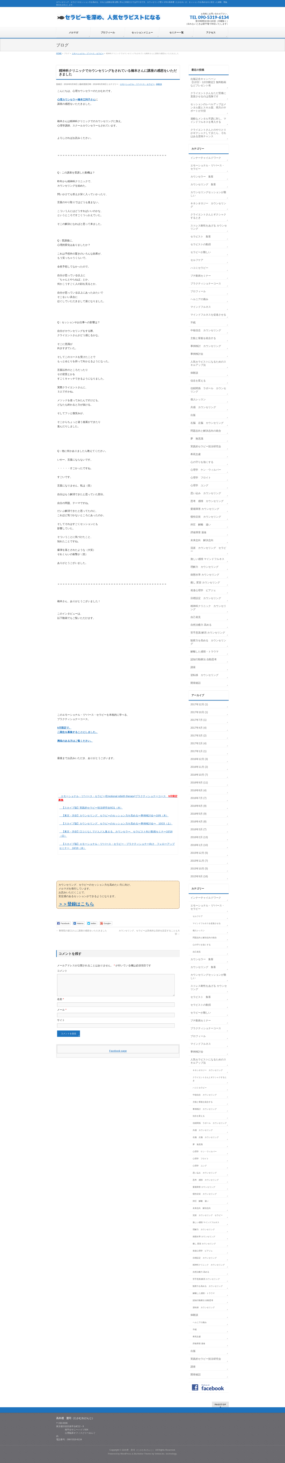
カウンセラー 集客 (201, 176)
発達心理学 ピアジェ (203, 590)
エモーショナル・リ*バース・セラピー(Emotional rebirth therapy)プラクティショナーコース (113, 796)
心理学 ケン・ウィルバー (205, 469)
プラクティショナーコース (205, 283)
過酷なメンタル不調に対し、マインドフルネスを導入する (208, 120)
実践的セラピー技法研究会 (205, 446)
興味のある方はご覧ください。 (75, 740)
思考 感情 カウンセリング (207, 501)
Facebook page (118, 1055)
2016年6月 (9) (198, 805)
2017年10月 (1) (199, 712)
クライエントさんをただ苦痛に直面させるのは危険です (208, 95)
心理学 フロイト (200, 477)
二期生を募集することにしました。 (77, 732)
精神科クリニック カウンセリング (208, 608)
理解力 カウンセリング (204, 566)
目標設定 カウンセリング (205, 598)
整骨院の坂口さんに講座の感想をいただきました (81, 930)
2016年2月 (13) (199, 837)
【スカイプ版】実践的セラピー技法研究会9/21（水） (92, 807)
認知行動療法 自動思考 (203, 659)
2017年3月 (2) (198, 735)
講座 (193, 667)
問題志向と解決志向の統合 (205, 430)
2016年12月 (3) (199, 759)
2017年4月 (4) (198, 727)
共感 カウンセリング (203, 407)
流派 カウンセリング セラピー (208, 549)
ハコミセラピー (199, 267)
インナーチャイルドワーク (205, 157)
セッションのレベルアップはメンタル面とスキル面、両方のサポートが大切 (208, 107)
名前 (60, 1003)
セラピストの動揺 (200, 244)
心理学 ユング (199, 485)
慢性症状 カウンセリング (205, 516)
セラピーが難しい (200, 252)
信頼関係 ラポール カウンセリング (208, 390)
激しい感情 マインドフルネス (207, 559)
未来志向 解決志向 (201, 540)
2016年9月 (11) (199, 782)
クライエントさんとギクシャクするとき (208, 216)
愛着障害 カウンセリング (204, 508)
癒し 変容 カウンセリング (205, 582)
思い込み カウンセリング (205, 493)
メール (61, 1014)
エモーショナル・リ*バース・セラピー (137, 84)
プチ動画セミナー (200, 275)
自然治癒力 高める (201, 624)
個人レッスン (198, 399)
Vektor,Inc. (160, 1453)
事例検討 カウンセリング (205, 346)
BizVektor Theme (142, 1453)
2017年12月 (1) (199, 704)
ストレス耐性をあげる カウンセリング (208, 227)
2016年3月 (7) (198, 829)
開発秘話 (195, 682)
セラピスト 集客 (200, 236)
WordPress (125, 1453)
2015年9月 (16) (199, 876)
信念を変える (198, 380)
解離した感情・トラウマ (204, 651)
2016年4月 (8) (198, 821)
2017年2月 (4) (198, 743)
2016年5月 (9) (198, 813)
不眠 (193, 322)
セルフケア (196, 260)
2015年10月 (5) (199, 868)
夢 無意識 (196, 438)
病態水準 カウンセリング (204, 574)
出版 (193, 415)
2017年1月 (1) (198, 751)
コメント (62, 970)
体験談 (159, 84)
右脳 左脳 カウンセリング (207, 422)
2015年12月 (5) (199, 852)
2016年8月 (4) (198, 790)
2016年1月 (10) (199, 845)
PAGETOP (220, 1404)
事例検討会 (196, 353)
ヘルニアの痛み (199, 299)
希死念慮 (195, 454)
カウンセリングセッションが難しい (208, 194)
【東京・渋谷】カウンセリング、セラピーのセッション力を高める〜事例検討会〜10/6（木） (115, 815)
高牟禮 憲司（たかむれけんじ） (138, 1450)
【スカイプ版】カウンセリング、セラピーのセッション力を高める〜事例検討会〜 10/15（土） (117, 823)
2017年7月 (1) (198, 719)
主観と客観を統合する (203, 338)
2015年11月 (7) (199, 860)
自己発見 (195, 617)
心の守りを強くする (201, 462)
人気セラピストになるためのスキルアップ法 (208, 363)
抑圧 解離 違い (200, 524)
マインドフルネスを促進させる (208, 314)
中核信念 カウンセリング (205, 330)
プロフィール (198, 291)
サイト (61, 1024)
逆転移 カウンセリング (204, 675)
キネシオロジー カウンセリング (208, 205)
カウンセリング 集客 (203, 184)
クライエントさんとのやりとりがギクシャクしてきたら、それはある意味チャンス (208, 133)
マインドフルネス (200, 306)
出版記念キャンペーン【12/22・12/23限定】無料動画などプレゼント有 (208, 82)
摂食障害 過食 (198, 532)
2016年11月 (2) (199, 766)
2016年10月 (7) (199, 774)
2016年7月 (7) (198, 798)
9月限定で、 (64, 727)
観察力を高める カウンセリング (208, 642)
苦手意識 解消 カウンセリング (207, 632)
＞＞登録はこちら (76, 903)
